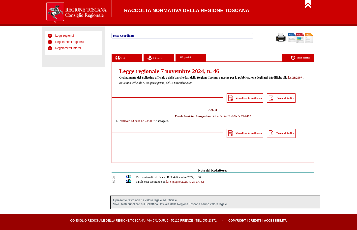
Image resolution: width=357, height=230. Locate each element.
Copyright (237, 220)
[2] (113, 181)
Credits (255, 220)
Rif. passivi (185, 57)
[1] (113, 177)
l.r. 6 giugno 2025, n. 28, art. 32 (185, 181)
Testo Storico (300, 58)
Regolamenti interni (68, 48)
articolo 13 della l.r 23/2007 (234, 116)
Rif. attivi (155, 58)
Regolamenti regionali (69, 42)
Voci (120, 58)
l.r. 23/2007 (295, 77)
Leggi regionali (65, 35)
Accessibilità (275, 220)
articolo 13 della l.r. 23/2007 (138, 121)
